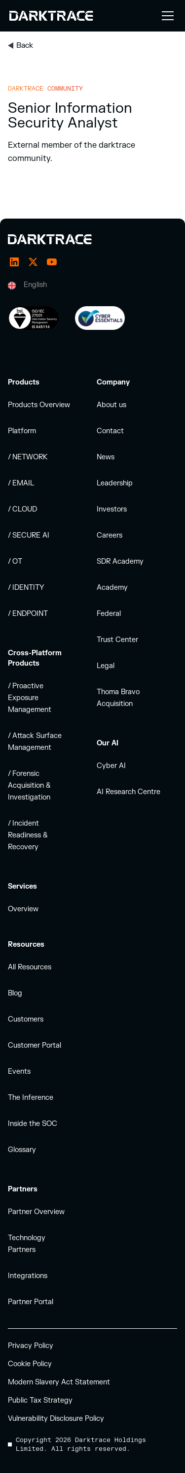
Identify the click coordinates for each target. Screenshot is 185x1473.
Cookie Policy (30, 1364)
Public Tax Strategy (40, 1400)
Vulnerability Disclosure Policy (56, 1418)
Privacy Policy (30, 1346)
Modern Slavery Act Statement (59, 1382)
